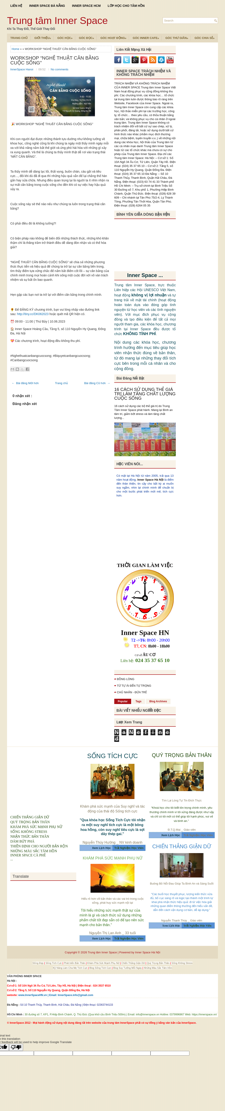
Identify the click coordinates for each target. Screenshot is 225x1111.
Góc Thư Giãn (178, 37)
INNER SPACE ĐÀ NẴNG (47, 5)
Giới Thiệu (44, 37)
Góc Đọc (88, 37)
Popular (123, 701)
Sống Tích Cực (53, 963)
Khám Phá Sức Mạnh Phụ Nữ (103, 963)
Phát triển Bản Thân (75, 963)
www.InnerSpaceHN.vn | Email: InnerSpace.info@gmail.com (55, 995)
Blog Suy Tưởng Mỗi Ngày (127, 968)
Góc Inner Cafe (147, 37)
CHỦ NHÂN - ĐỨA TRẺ (132, 692)
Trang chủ (61, 383)
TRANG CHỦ (19, 38)
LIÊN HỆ (16, 5)
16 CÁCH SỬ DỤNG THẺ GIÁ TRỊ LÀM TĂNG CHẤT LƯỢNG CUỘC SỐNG (145, 394)
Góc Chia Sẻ (205, 37)
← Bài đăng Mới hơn (25, 383)
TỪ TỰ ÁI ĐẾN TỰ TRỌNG (134, 685)
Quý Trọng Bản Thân (158, 963)
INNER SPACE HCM (86, 5)
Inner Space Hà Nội (150, 479)
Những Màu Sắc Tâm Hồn (158, 968)
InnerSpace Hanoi (22, 69)
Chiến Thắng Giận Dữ (133, 963)
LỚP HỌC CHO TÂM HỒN (126, 5)
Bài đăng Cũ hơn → (97, 383)
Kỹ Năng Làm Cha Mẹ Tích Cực (70, 968)
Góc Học (66, 37)
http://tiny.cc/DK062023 (33, 314)
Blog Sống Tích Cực (100, 968)
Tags (139, 701)
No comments (59, 69)
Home (16, 49)
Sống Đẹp (38, 963)
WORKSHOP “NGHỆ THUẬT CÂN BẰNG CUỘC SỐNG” (54, 60)
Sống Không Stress (181, 963)
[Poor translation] (16, 1047)
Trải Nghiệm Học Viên (198, 835)
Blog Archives (158, 701)
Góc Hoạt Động (114, 37)
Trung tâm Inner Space (57, 20)
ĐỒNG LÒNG (125, 679)
